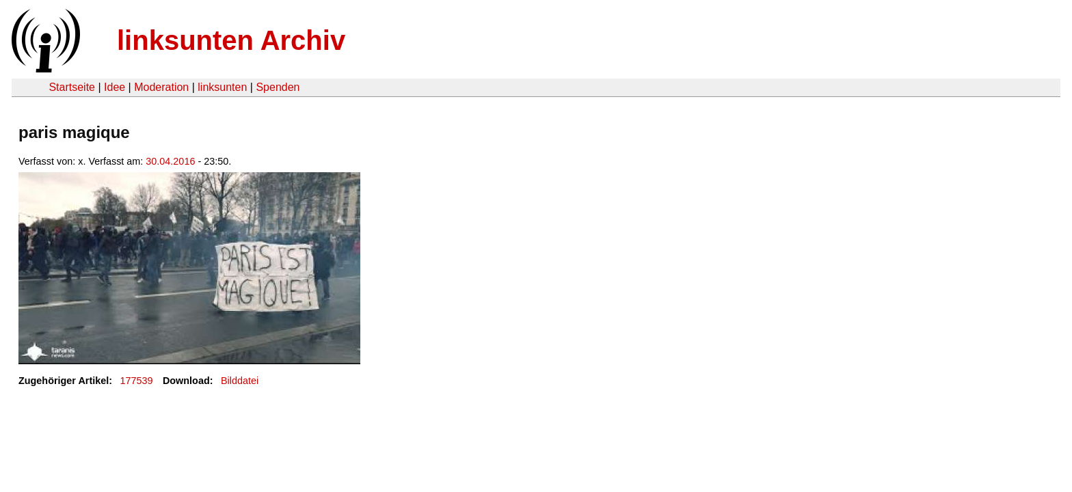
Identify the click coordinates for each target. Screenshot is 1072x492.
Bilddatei (239, 380)
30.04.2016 (170, 161)
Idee (114, 87)
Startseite (72, 87)
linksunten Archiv (231, 40)
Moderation (161, 87)
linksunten (222, 87)
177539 (136, 380)
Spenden (277, 87)
